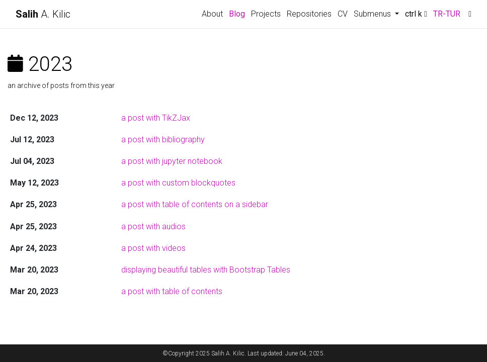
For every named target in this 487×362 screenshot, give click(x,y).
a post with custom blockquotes (178, 183)
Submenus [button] (373, 14)
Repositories (309, 14)
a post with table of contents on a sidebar (194, 204)
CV (343, 14)
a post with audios (153, 226)
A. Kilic (43, 14)
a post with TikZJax (155, 118)
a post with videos (153, 248)
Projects (266, 14)
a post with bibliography (163, 139)
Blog (237, 14)
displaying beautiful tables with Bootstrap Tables (205, 270)
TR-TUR (446, 14)
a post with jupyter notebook (171, 161)
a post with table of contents (171, 291)
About (212, 14)
